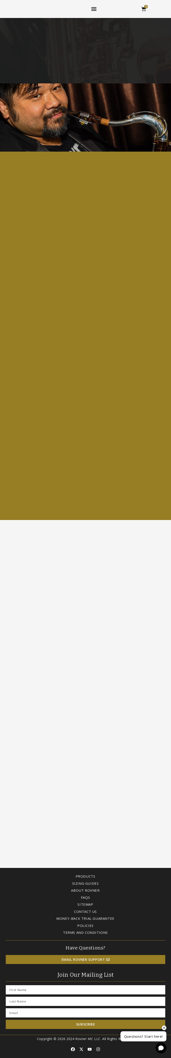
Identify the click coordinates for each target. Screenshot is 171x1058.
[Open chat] (161, 1048)
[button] (93, 9)
